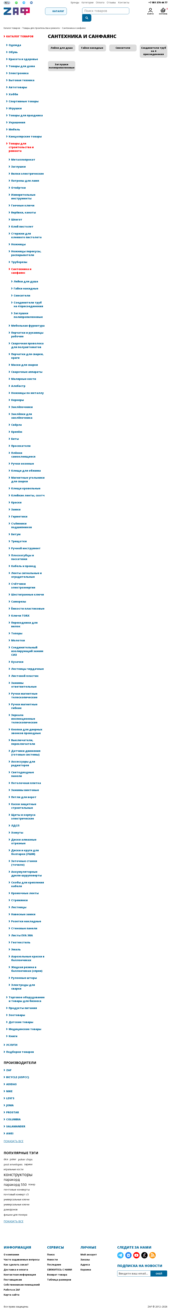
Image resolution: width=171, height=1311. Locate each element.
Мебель (14, 123)
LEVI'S (10, 1091)
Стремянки (19, 893)
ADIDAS (11, 1077)
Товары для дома (22, 59)
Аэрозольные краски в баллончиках (27, 951)
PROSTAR (12, 1105)
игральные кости (13, 1162)
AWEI (9, 1127)
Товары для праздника (26, 108)
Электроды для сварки (23, 980)
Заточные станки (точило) (24, 856)
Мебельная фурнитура (28, 319)
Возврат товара (57, 1267)
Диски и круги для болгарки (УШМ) (25, 845)
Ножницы (18, 237)
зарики (28, 1157)
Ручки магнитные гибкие (24, 699)
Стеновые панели (24, 921)
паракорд (12, 1172)
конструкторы (18, 1167)
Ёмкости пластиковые (27, 602)
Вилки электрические (27, 167)
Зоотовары (17, 1008)
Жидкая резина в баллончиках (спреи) (26, 962)
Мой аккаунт (88, 1247)
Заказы (85, 1252)
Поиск (51, 1247)
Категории (87, 2)
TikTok (144, 1248)
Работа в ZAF (12, 1283)
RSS (152, 1248)
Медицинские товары (25, 1022)
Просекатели (21, 439)
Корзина (85, 1262)
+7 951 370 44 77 (157, 2)
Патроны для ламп (25, 174)
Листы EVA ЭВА (22, 928)
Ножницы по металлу (27, 386)
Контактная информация (20, 1267)
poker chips (25, 1152)
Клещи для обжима (26, 464)
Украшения (17, 116)
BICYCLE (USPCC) (17, 1070)
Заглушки (18, 160)
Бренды (75, 2)
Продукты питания (23, 1001)
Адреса (85, 1257)
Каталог (49, 11)
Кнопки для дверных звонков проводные (26, 724)
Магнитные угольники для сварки (28, 472)
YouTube (136, 1248)
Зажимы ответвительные (24, 678)
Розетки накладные (26, 914)
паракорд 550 (15, 1177)
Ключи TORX (20, 609)
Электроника (19, 66)
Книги (13, 1029)
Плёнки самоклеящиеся (23, 448)
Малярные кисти (23, 372)
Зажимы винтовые (25, 783)
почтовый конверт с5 (16, 1187)
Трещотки (19, 534)
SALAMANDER (15, 1119)
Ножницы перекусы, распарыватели (26, 246)
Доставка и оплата (16, 1262)
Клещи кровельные (25, 481)
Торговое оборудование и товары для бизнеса (27, 992)
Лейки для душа (26, 275)
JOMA (10, 1098)
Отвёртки (18, 181)
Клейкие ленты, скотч (28, 489)
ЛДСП (15, 819)
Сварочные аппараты (26, 365)
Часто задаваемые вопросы (22, 1252)
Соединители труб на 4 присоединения (28, 297)
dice (6, 1152)
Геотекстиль (20, 936)
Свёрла (16, 418)
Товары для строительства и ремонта (41, 21)
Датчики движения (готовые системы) (25, 746)
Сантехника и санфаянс (21, 264)
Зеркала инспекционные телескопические (24, 712)
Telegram (120, 1248)
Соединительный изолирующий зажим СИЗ (27, 644)
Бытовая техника (21, 73)
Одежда (15, 38)
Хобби (13, 87)
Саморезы (18, 595)
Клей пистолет (22, 220)
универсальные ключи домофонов (16, 1200)
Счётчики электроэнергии (23, 579)
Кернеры (17, 393)
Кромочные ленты (25, 886)
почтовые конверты (17, 1182)
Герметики (19, 510)
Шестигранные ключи (27, 588)
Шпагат (16, 213)
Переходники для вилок (24, 617)
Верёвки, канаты (23, 206)
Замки (16, 503)
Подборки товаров (20, 1045)
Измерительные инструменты (23, 190)
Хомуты (17, 826)
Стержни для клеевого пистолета (26, 228)
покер (31, 1177)
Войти (150, 14)
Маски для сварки (24, 358)
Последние (54, 1257)
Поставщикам (13, 1273)
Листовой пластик (25, 669)
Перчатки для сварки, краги (27, 349)
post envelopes (13, 1157)
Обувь (13, 45)
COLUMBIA (13, 1112)
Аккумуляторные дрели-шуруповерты (26, 867)
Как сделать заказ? (16, 1257)
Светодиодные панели (22, 767)
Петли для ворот (23, 790)
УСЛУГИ (11, 1038)
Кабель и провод (23, 559)
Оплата (100, 2)
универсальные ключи (16, 1192)
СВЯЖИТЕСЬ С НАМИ (59, 1262)
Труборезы (19, 255)
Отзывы (111, 2)
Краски (16, 496)
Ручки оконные (22, 457)
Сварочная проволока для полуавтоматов (27, 338)
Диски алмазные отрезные (23, 834)
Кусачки (17, 655)
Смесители (22, 289)
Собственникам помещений (22, 1278)
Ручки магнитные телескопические (24, 688)
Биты (15, 432)
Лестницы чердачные (27, 662)
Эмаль (16, 943)
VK (128, 1248)
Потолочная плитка (26, 776)
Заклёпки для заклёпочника (21, 409)
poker (13, 1152)
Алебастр (18, 379)
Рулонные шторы (24, 971)
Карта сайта (11, 1288)
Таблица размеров (59, 1273)
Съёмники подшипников (21, 518)
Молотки (18, 633)
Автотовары (18, 80)
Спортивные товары (24, 94)
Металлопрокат (23, 153)
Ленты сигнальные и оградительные (26, 568)
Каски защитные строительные (23, 799)
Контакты (123, 2)
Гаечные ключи (22, 199)
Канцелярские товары (25, 130)
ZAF (9, 1063)
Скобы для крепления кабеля (27, 877)
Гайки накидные (26, 282)
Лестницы (18, 900)
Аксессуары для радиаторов (23, 756)
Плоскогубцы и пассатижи (22, 550)
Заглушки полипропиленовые (28, 308)
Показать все (13, 1134)
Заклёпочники (22, 400)
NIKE (9, 1084)
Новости (52, 1252)
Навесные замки (23, 907)
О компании (11, 1247)
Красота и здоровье (23, 52)
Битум (16, 527)
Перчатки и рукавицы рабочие (27, 327)
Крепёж (16, 425)
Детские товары (21, 1015)
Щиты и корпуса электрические (23, 810)
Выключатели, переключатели (23, 735)
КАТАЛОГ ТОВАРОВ (12, 21)
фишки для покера (15, 1208)
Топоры (16, 626)
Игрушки (15, 101)
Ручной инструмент (26, 541)
